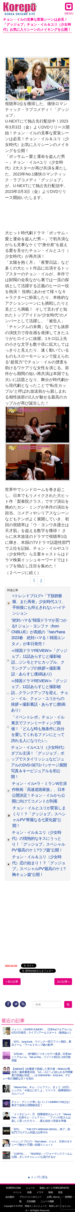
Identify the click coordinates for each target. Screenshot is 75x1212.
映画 (50, 1192)
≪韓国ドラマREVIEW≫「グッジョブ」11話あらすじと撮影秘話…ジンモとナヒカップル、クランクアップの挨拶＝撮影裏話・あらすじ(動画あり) (39, 662)
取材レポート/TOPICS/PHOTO (54, 1188)
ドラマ (40, 1192)
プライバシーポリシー (30, 1197)
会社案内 (9, 1197)
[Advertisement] (37, 44)
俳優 (29, 1192)
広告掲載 (31, 1201)
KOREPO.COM (13, 1188)
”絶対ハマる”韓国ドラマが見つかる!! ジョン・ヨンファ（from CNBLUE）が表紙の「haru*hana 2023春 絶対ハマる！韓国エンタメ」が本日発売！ (39, 632)
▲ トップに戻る (37, 1177)
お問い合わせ (53, 1197)
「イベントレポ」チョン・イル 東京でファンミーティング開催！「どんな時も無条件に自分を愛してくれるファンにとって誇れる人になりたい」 (37, 729)
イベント (17, 1192)
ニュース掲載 (47, 1201)
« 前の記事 (12, 981)
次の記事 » (63, 981)
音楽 (60, 1192)
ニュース (30, 1188)
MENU (69, 8)
